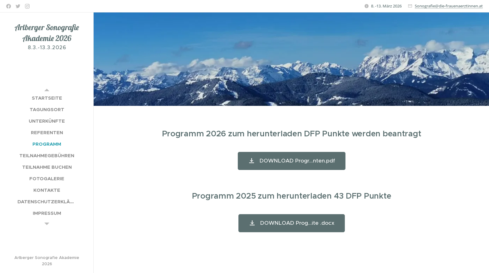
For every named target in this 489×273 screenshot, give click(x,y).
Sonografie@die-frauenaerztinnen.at (449, 6)
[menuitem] (47, 97)
